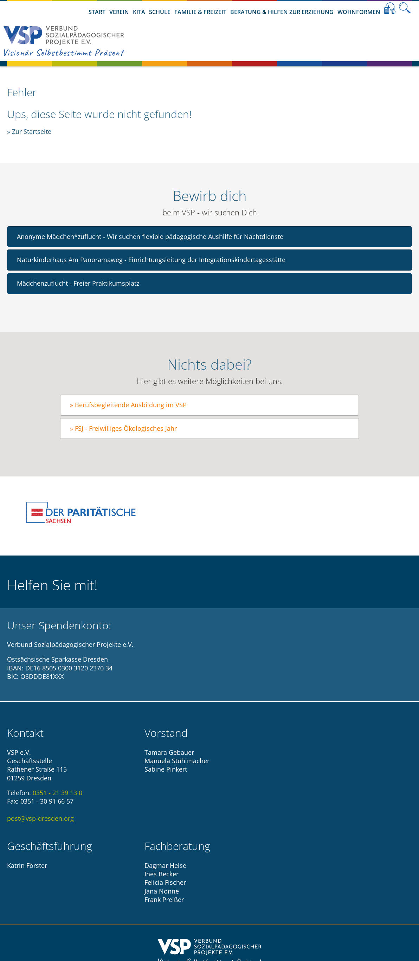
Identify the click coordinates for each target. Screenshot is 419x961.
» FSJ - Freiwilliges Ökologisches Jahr (123, 428)
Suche (405, 8)
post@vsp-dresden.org (40, 818)
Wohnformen (358, 12)
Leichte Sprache (390, 8)
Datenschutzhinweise (229, 903)
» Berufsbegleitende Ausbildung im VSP (128, 405)
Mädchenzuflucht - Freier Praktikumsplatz (78, 283)
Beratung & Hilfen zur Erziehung (282, 12)
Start (97, 12)
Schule (159, 12)
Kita (139, 12)
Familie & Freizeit (200, 12)
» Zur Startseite (29, 131)
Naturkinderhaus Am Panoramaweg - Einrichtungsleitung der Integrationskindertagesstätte (151, 259)
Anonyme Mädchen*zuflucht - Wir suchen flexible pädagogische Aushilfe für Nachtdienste (150, 236)
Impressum (174, 903)
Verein (119, 12)
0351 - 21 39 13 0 (57, 792)
